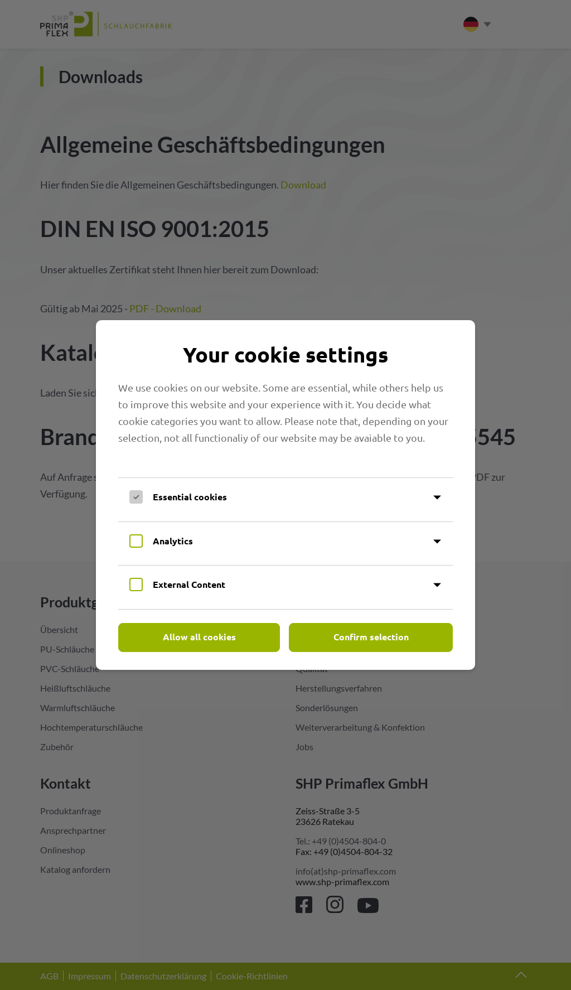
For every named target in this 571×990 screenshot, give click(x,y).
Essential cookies (190, 497)
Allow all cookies (199, 637)
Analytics (173, 541)
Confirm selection (371, 637)
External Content (189, 584)
